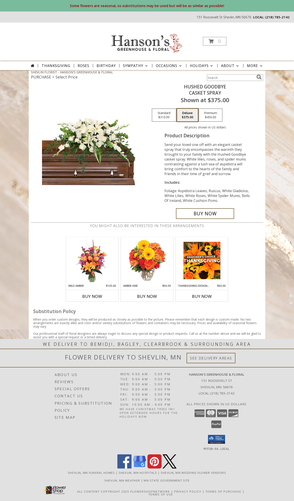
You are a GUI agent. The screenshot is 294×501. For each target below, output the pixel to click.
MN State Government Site (167, 480)
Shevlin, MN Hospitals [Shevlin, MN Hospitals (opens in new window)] (138, 472)
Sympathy (135, 65)
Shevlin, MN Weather (122, 480)
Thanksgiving (56, 65)
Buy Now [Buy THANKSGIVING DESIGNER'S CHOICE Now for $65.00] (202, 296)
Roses (83, 65)
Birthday (106, 65)
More (255, 65)
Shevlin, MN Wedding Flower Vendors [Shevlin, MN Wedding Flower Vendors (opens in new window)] (193, 472)
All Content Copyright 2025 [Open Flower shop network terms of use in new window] (103, 491)
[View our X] (169, 467)
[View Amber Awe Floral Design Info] (147, 260)
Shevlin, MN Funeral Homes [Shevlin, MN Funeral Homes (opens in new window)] (91, 472)
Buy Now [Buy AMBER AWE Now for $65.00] (147, 296)
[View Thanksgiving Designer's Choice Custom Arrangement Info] (201, 260)
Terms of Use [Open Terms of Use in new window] (161, 494)
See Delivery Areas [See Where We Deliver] (211, 358)
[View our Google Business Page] (139, 467)
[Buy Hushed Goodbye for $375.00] (205, 213)
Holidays (202, 65)
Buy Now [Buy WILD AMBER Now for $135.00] (92, 296)
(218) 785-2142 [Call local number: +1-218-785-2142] (277, 17)
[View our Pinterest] (154, 467)
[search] (259, 77)
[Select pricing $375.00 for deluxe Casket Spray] (187, 115)
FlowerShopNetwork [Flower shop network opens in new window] (150, 491)
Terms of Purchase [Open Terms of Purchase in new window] (223, 491)
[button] (214, 41)
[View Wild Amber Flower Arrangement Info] (92, 260)
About (230, 65)
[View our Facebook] (124, 467)
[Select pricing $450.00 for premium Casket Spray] (210, 115)
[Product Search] (230, 78)
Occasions (169, 65)
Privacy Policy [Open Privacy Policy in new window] (187, 491)
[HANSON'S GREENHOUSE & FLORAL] (146, 40)
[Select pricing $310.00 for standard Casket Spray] (164, 115)
